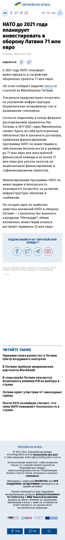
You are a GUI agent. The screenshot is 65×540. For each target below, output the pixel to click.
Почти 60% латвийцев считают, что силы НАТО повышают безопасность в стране (31, 406)
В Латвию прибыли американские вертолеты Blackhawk (28, 368)
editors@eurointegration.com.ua (42, 457)
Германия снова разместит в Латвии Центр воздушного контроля (30, 357)
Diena (48, 86)
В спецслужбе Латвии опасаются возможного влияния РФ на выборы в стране (31, 381)
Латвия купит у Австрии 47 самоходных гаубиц (32, 394)
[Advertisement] (32, 307)
